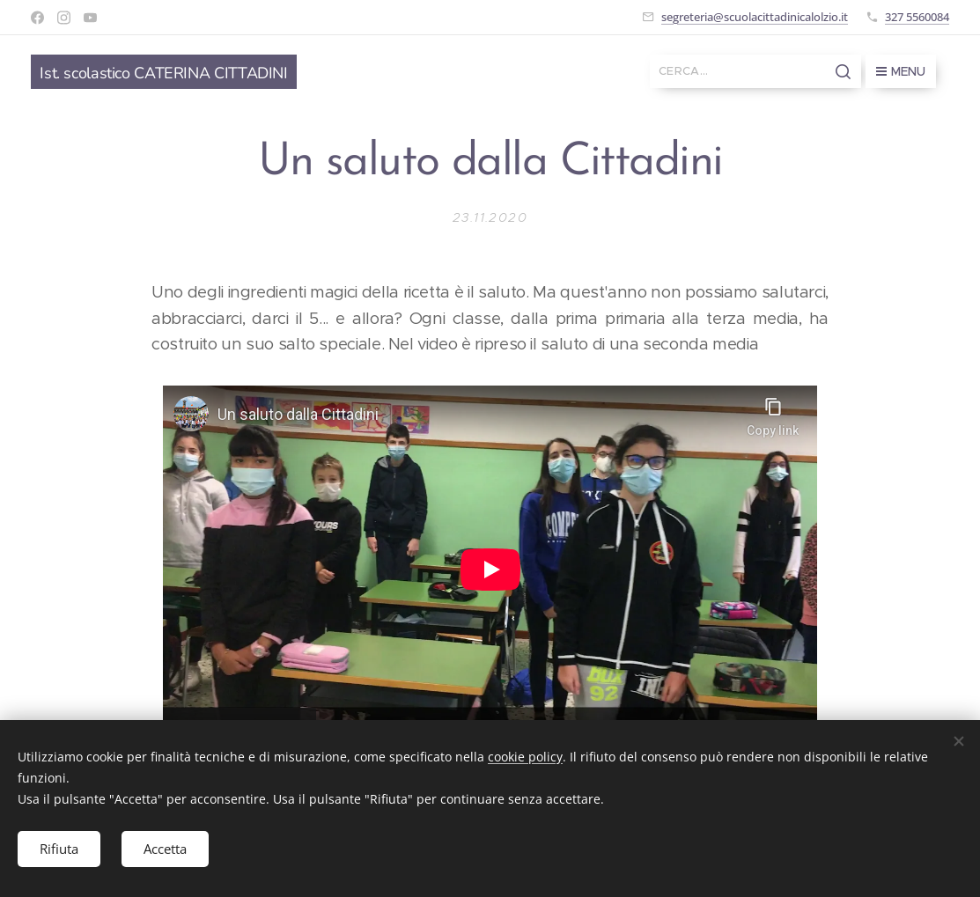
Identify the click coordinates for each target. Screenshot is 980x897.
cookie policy (525, 756)
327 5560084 (917, 17)
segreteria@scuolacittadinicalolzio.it (754, 17)
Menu (900, 71)
